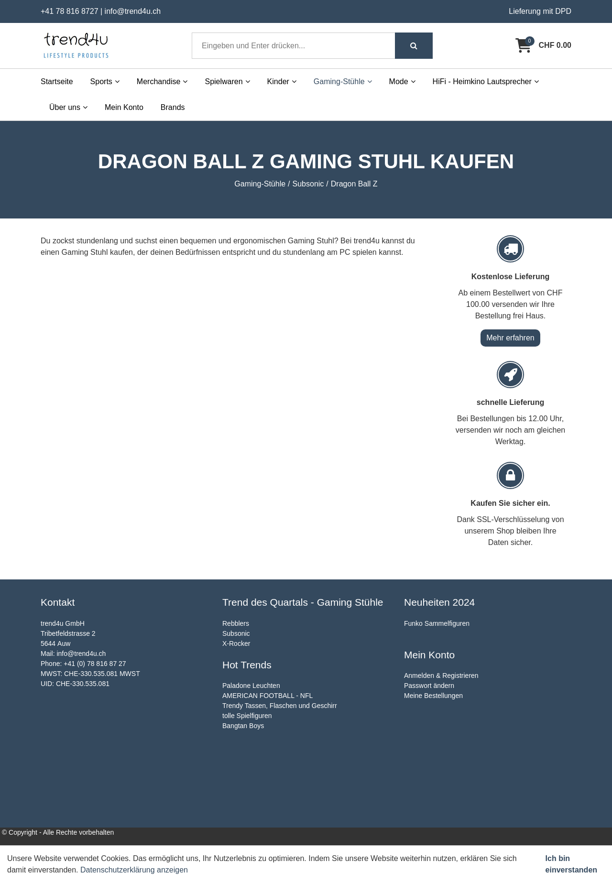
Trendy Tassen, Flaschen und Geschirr (279, 705)
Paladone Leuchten (251, 685)
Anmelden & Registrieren (441, 675)
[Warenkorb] (543, 45)
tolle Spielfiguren (247, 715)
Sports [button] (105, 81)
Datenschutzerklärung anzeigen (134, 870)
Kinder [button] (281, 81)
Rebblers (235, 623)
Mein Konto (124, 107)
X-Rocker (236, 643)
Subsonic (236, 633)
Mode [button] (402, 81)
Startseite (57, 81)
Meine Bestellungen (433, 695)
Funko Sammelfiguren (437, 623)
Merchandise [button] (162, 81)
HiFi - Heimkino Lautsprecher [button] (486, 81)
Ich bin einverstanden (571, 864)
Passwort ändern (429, 685)
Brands (173, 107)
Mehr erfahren (510, 338)
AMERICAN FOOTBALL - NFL (267, 695)
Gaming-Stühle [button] (343, 81)
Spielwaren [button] (227, 81)
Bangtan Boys (243, 726)
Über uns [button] (68, 107)
